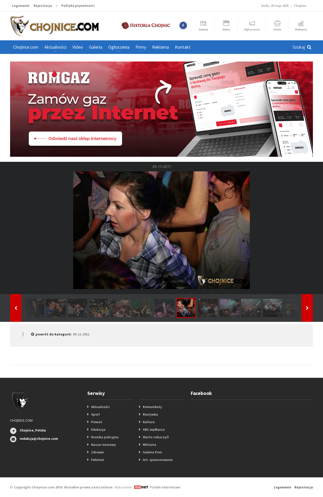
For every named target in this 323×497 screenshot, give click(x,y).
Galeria (95, 47)
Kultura (149, 422)
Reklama (160, 47)
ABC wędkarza (154, 429)
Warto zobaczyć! (156, 437)
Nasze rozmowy (103, 444)
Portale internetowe (165, 487)
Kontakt (183, 47)
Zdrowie (97, 452)
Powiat (96, 422)
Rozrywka (150, 414)
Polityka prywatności (78, 6)
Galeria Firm (152, 452)
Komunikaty (152, 407)
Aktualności (100, 407)
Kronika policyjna (105, 437)
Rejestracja (43, 6)
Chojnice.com (25, 47)
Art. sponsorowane (158, 459)
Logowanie (21, 6)
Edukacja (98, 429)
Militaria (149, 444)
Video (77, 47)
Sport (95, 414)
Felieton (97, 459)
